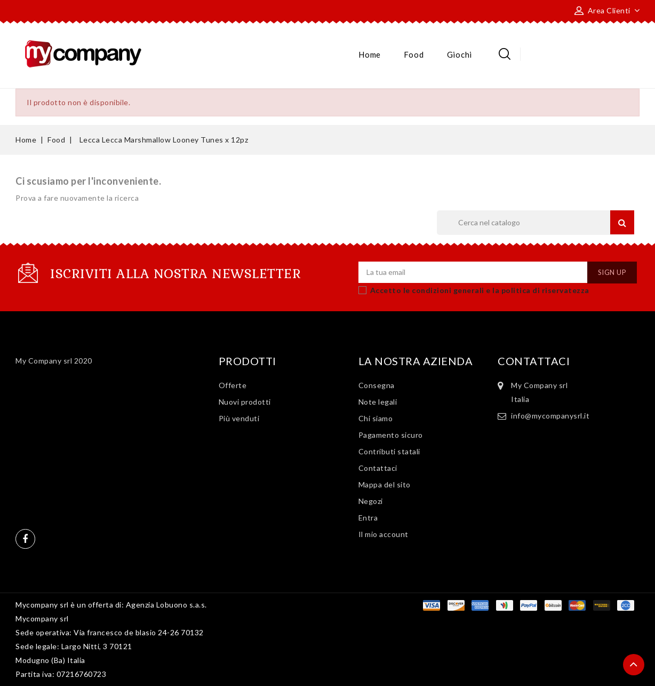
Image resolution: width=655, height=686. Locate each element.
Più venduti (239, 418)
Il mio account (383, 534)
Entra (368, 517)
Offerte (233, 385)
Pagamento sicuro (390, 434)
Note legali (377, 401)
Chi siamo (375, 418)
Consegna (376, 385)
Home (369, 54)
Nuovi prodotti (245, 401)
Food (414, 54)
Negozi (370, 501)
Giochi (459, 54)
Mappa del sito (384, 484)
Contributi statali (389, 451)
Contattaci (377, 467)
